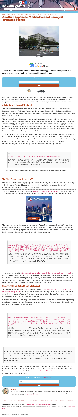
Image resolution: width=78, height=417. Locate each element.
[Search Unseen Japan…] (40, 10)
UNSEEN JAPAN (13, 6)
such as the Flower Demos (47, 372)
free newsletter (47, 79)
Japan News (16, 13)
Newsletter (52, 13)
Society (14, 15)
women (39, 15)
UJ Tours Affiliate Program (33, 401)
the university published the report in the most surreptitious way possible (47, 274)
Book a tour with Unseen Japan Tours (46, 192)
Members (39, 13)
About (63, 13)
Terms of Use (53, 401)
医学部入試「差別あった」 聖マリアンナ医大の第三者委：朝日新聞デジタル (36, 157)
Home (5, 401)
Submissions (70, 401)
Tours (28, 13)
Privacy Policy (44, 401)
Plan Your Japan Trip (19, 401)
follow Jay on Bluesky (32, 395)
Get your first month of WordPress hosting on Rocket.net (38, 405)
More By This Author (41, 93)
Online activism (15, 372)
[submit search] (75, 10)
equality (22, 15)
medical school (28, 15)
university (34, 15)
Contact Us (61, 401)
